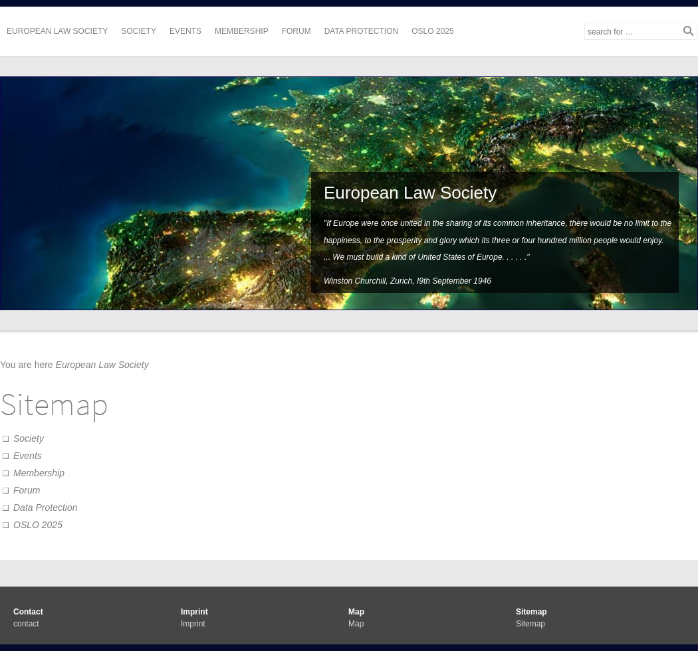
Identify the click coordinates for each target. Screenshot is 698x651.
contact (26, 623)
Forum (296, 31)
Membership (242, 31)
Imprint (193, 623)
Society (138, 31)
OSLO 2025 (432, 31)
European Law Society (57, 31)
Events (185, 31)
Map (356, 623)
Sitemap (530, 623)
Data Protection (361, 31)
